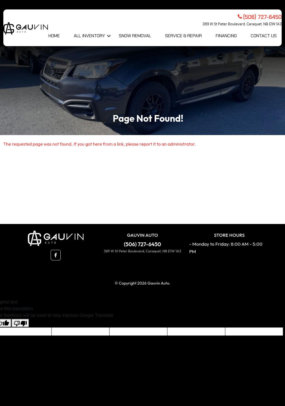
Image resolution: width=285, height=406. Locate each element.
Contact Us (264, 36)
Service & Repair (183, 36)
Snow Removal (135, 36)
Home (54, 36)
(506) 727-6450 (142, 244)
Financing (226, 36)
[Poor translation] (20, 323)
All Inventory (89, 36)
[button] (56, 255)
